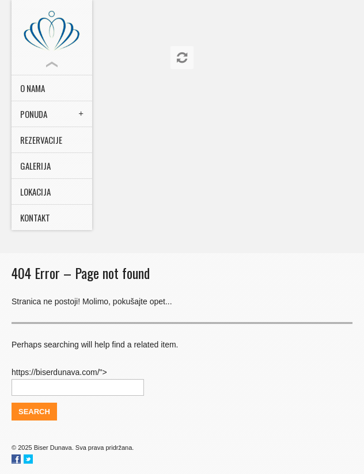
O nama (32, 88)
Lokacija (35, 191)
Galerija (35, 165)
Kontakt (35, 217)
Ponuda (33, 114)
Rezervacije (41, 139)
